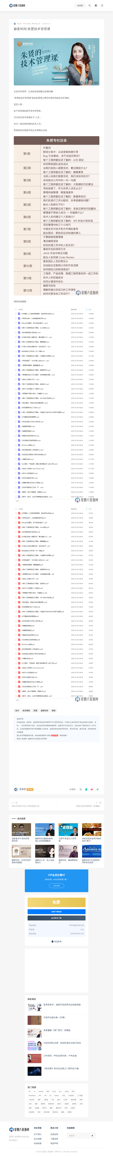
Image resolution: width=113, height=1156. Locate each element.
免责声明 (54, 1143)
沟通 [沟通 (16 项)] (81, 1104)
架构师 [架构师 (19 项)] (74, 1104)
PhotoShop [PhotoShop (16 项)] (32, 1095)
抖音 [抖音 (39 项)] (30, 1104)
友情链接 (38, 1143)
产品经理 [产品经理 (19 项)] (71, 1095)
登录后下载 (56, 918)
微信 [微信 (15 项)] (58, 1099)
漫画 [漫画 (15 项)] (30, 1108)
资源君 (18, 24)
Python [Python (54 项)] (56, 1095)
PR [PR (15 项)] (45, 1095)
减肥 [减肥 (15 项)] (39, 1099)
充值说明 (54, 1134)
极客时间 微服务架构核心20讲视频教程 (44, 839)
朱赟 (35, 710)
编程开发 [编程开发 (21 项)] (58, 1108)
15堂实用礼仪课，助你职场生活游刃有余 (62, 1043)
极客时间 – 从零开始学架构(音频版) (21, 861)
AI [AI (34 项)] (34, 1091)
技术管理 (26, 710)
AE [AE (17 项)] (30, 1091)
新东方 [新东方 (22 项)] (59, 1104)
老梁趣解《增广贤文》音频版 (56, 1030)
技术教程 (27, 23)
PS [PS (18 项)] (50, 1095)
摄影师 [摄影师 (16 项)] (43, 1104)
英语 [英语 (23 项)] (39, 1112)
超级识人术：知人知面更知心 (44, 861)
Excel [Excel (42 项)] (54, 1091)
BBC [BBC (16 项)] (48, 1091)
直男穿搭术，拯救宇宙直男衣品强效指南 (62, 1004)
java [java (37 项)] (60, 1091)
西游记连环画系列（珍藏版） (88, 806)
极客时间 (44, 710)
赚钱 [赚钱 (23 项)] (62, 1112)
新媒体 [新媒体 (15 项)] (67, 1104)
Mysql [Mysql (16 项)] (67, 1091)
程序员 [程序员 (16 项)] (44, 1108)
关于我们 (38, 1134)
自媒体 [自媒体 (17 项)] (73, 1108)
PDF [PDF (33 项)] (73, 1091)
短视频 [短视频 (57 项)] (37, 1108)
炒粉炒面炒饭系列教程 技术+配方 (91, 839)
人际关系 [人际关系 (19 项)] (31, 1099)
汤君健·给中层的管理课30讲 (20, 839)
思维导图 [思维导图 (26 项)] (73, 1099)
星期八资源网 (22, 739)
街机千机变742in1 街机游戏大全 (25, 806)
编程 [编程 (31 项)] (51, 1108)
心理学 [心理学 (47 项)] (65, 1099)
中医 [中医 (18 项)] (63, 1095)
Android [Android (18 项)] (40, 1091)
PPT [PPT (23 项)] (40, 1095)
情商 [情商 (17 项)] (81, 1099)
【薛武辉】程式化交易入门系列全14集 (61, 1068)
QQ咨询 (56, 941)
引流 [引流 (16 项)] (52, 1099)
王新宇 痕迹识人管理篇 (67, 839)
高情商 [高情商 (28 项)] (69, 1112)
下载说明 (54, 1139)
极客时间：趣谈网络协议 (68, 861)
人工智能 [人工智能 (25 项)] (80, 1095)
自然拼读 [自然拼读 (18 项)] (31, 1112)
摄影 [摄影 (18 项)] (36, 1104)
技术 (17, 710)
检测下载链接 (57, 912)
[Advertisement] (56, 764)
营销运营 (36, 23)
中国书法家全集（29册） (55, 1017)
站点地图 (38, 1139)
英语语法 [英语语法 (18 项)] (55, 1112)
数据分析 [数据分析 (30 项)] (51, 1104)
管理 (53, 710)
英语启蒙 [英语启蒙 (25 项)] (46, 1112)
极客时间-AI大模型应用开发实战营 (91, 861)
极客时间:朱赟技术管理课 (37, 739)
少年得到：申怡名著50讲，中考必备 (60, 1055)
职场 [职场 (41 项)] (66, 1108)
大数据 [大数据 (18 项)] (46, 1099)
